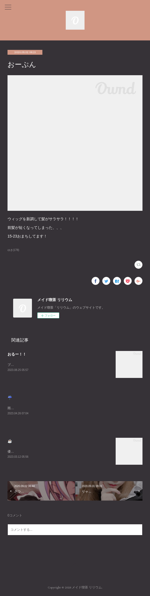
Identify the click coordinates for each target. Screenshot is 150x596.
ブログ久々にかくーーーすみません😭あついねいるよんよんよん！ (56, 365)
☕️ (10, 441)
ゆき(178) (13, 250)
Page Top (75, 566)
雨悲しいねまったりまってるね (30, 408)
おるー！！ (17, 354)
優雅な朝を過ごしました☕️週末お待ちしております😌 (47, 451)
